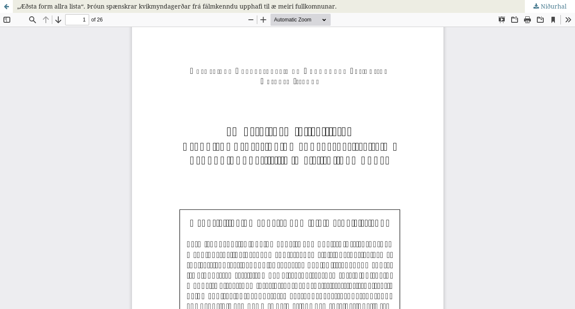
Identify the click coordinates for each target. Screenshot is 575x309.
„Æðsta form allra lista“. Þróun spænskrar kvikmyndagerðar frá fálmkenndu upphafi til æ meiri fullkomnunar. (177, 6)
